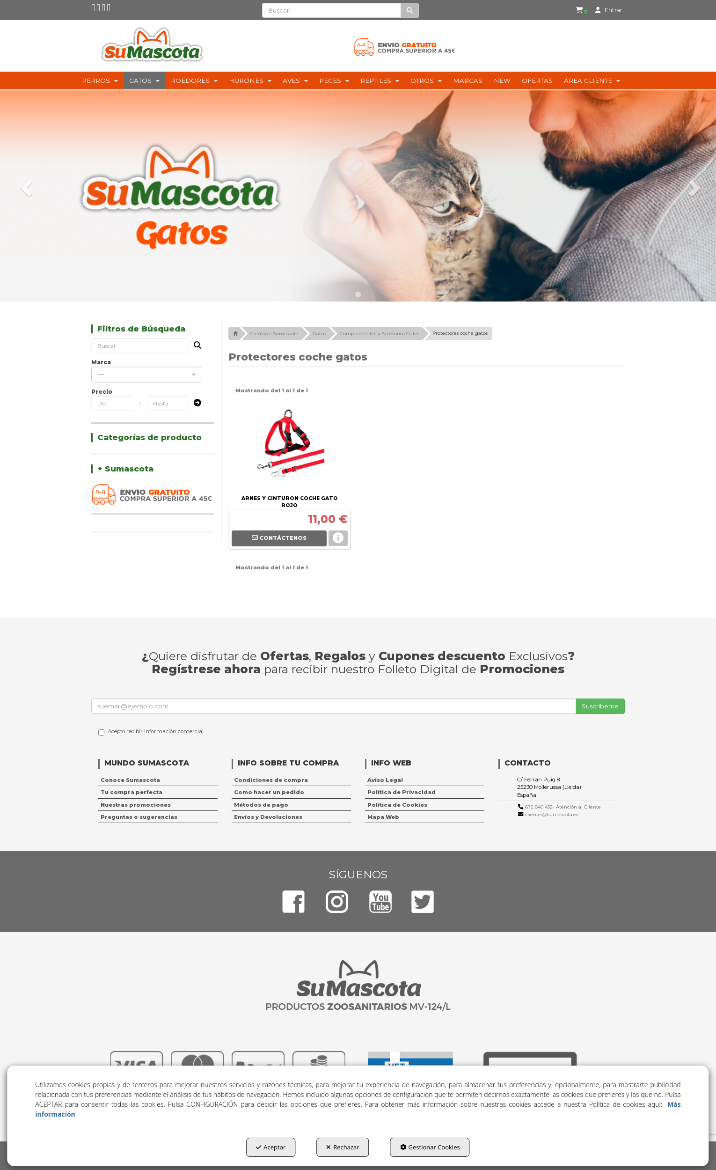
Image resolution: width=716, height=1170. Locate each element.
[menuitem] (579, 10)
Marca (101, 362)
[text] (331, 10)
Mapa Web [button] (383, 817)
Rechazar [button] (342, 1147)
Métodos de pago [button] (261, 805)
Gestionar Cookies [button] (430, 1147)
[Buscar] (410, 10)
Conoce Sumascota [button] (130, 780)
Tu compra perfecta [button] (131, 792)
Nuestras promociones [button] (136, 805)
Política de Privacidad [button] (401, 792)
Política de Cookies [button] (397, 805)
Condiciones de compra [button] (271, 780)
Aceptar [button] (270, 1147)
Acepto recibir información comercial (151, 732)
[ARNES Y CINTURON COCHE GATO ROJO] (289, 446)
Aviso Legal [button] (385, 780)
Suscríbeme (600, 706)
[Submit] (194, 403)
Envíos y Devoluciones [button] (268, 817)
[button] (93, 10)
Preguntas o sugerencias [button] (139, 817)
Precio (101, 391)
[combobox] (146, 375)
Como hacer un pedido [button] (269, 792)
